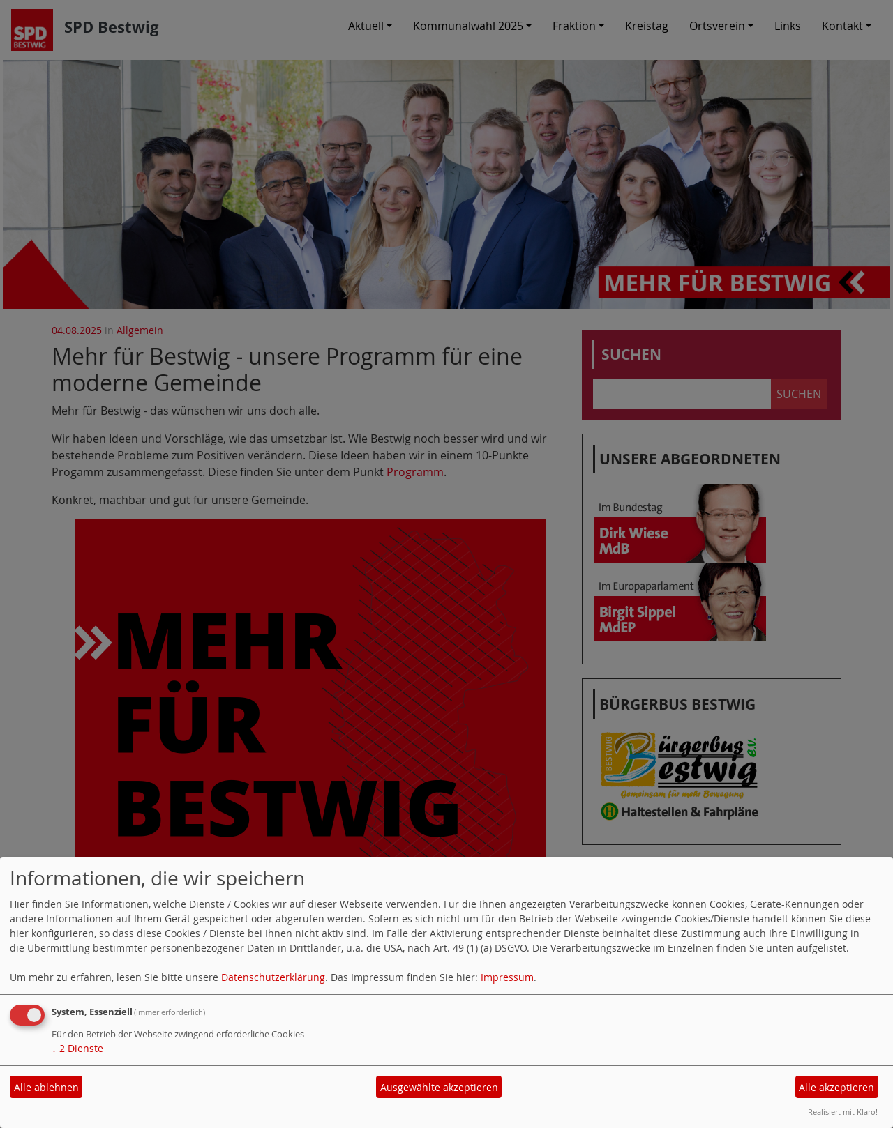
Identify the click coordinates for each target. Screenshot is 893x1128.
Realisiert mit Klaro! (843, 1111)
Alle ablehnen (46, 1087)
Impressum (507, 977)
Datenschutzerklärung (273, 977)
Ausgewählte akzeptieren (439, 1087)
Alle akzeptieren (836, 1087)
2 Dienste (77, 1048)
